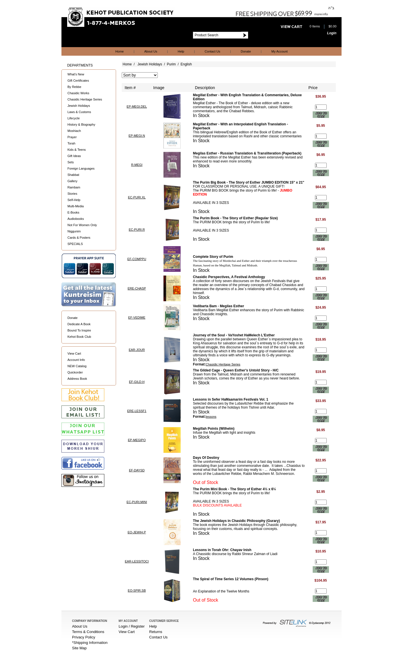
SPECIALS (75, 244)
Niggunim (74, 231)
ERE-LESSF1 (136, 411)
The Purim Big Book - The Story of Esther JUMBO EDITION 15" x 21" (248, 182)
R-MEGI (137, 164)
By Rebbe (74, 87)
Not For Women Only (82, 225)
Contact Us (212, 51)
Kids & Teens (76, 149)
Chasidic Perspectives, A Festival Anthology (229, 277)
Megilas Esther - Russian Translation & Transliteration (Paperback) (247, 153)
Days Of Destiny (206, 458)
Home (119, 51)
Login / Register (132, 626)
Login (331, 33)
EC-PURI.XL (137, 197)
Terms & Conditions (88, 632)
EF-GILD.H (136, 381)
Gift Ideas (74, 156)
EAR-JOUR (137, 349)
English (186, 64)
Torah (71, 143)
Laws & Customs (79, 112)
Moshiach (74, 130)
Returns (155, 632)
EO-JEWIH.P (136, 532)
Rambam (73, 187)
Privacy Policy (83, 637)
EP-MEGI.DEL (137, 106)
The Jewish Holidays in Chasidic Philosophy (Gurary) (236, 521)
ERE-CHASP (136, 288)
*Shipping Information (89, 642)
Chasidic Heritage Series (84, 99)
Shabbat (73, 174)
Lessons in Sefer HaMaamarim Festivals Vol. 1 (230, 399)
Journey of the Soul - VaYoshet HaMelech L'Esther (234, 335)
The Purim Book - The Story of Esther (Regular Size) (235, 218)
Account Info (76, 359)
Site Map (79, 648)
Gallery (72, 181)
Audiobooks (75, 218)
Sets (70, 162)
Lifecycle (73, 118)
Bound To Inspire (79, 330)
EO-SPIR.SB (137, 590)
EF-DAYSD (137, 470)
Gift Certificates (78, 80)
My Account (280, 51)
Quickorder (75, 372)
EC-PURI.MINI (137, 502)
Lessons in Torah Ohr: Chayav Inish (222, 550)
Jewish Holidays (78, 105)
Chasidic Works (78, 93)
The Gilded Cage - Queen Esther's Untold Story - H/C (236, 370)
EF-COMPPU (136, 259)
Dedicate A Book (79, 324)
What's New (75, 74)
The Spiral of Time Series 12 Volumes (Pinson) (230, 579)
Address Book (77, 378)
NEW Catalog (77, 366)
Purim (171, 64)
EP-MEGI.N (137, 135)
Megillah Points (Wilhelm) (213, 429)
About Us (150, 51)
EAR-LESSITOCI (137, 561)
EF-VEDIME (136, 317)
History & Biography (81, 124)
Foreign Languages (81, 168)
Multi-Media (75, 206)
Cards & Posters (78, 237)
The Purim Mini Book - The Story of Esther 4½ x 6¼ (234, 489)
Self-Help (73, 200)
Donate (246, 51)
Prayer (72, 137)
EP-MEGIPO (136, 440)
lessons (211, 416)
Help (181, 51)
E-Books (73, 212)
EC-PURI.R (137, 229)
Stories (72, 193)
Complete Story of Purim (213, 257)
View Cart (74, 353)
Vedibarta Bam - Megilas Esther (218, 306)
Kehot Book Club (79, 336)
